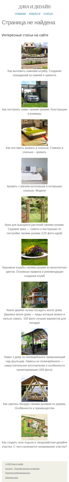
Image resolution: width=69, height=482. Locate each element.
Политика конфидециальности (17, 473)
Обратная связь (11, 478)
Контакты (9, 469)
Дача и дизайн (34, 6)
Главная (20, 13)
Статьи (48, 13)
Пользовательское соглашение (27, 469)
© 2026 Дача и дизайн (14, 464)
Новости (34, 13)
